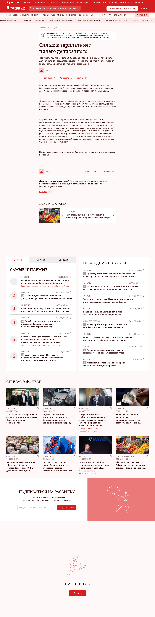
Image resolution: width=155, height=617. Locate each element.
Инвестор (36, 15)
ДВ (48, 155)
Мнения (60, 15)
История (101, 15)
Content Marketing (125, 456)
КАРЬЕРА (42, 28)
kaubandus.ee (95, 2)
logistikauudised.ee (126, 2)
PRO (109, 15)
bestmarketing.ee (39, 2)
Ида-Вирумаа (48, 15)
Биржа (86, 347)
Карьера (43, 191)
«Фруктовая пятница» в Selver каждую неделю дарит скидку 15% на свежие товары (131, 465)
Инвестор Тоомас (91, 321)
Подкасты (71, 15)
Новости (25, 277)
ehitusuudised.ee (53, 2)
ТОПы (92, 15)
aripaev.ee (26, 2)
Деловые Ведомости (58, 85)
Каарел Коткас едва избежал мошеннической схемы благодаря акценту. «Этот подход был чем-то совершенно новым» (44, 339)
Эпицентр (24, 15)
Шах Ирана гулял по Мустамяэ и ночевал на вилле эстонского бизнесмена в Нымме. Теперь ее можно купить (42, 358)
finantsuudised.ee (67, 2)
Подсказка (83, 15)
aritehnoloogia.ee (82, 2)
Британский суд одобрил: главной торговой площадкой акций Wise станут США (94, 465)
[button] (37, 507)
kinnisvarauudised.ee (110, 2)
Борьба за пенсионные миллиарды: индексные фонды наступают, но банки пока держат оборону (41, 324)
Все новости (12, 15)
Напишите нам (119, 15)
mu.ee (137, 2)
